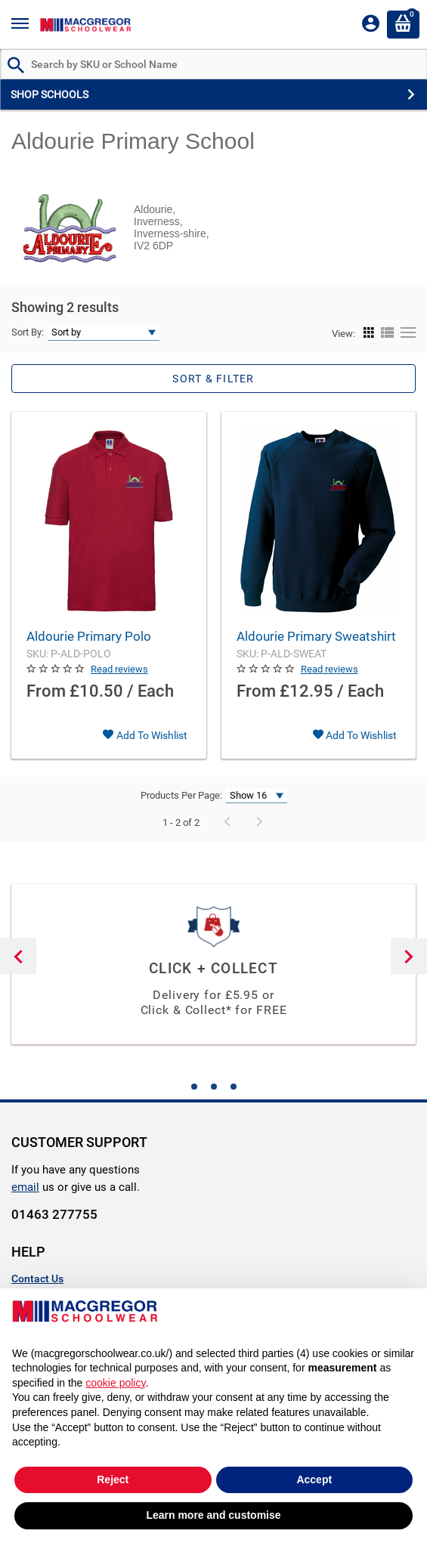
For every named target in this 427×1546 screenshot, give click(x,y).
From (46, 691)
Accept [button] (314, 1479)
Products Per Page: (181, 795)
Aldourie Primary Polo (88, 636)
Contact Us (37, 1278)
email (25, 1187)
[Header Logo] (85, 24)
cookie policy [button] (115, 1383)
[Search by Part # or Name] (16, 66)
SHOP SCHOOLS (49, 94)
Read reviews (119, 669)
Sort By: (27, 332)
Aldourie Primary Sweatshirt (316, 636)
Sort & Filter (213, 379)
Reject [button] (112, 1479)
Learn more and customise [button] (213, 1515)
